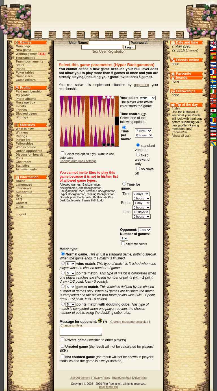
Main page (23, 46)
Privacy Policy (101, 377)
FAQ (19, 199)
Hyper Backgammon (72, 194)
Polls (19, 158)
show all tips (181, 135)
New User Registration (108, 51)
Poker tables (25, 72)
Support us (24, 192)
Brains (20, 180)
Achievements (26, 169)
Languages (24, 184)
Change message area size (129, 321)
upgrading (141, 85)
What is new (25, 128)
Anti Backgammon (90, 188)
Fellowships (25, 143)
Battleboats (84, 197)
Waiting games (27, 53)
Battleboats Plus (103, 197)
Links (20, 206)
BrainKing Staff (121, 377)
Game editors (26, 79)
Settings (22, 117)
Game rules (24, 76)
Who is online (26, 147)
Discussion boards (30, 154)
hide (176, 108)
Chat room (23, 162)
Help (19, 195)
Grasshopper (68, 197)
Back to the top (108, 386)
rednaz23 (179, 132)
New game (23, 49)
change (192, 50)
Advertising (140, 377)
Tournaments (25, 57)
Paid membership (29, 91)
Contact (21, 203)
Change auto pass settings (78, 161)
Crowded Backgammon (100, 191)
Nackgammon (68, 188)
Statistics (23, 165)
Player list (23, 139)
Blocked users (26, 113)
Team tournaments (30, 61)
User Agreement (80, 377)
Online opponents (29, 150)
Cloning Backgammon (100, 194)
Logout (21, 214)
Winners (22, 132)
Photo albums (26, 98)
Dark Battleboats (70, 200)
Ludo (100, 200)
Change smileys (71, 325)
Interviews (23, 188)
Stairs (20, 65)
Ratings (21, 136)
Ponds (20, 68)
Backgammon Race (72, 191)
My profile (23, 95)
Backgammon (91, 184)
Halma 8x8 (89, 200)
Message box (25, 102)
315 (41, 53)
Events (21, 106)
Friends (21, 109)
